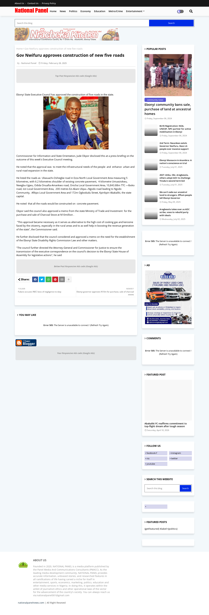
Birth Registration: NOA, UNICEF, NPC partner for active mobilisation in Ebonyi (175, 128)
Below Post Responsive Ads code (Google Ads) (76, 266)
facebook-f (152, 453)
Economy (85, 11)
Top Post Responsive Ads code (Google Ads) (76, 75)
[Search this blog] (82, 23)
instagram (176, 453)
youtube (151, 463)
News (63, 11)
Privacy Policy (49, 3)
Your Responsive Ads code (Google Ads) (76, 353)
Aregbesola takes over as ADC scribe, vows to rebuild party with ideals (175, 212)
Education (99, 11)
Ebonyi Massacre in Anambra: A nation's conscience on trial (176, 162)
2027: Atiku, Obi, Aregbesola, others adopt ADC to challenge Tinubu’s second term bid (175, 177)
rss (148, 458)
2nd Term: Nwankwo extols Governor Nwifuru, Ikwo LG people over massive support (174, 146)
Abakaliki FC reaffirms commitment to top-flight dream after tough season (166, 425)
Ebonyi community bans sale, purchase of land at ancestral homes (168, 109)
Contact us (33, 3)
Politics (73, 11)
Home (53, 11)
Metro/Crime (116, 11)
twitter (174, 458)
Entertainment (134, 11)
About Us (19, 3)
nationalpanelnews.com (31, 602)
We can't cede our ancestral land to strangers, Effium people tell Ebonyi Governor (176, 195)
